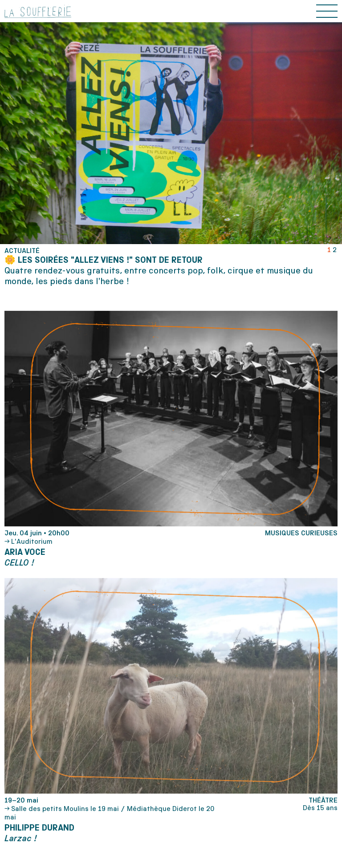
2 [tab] (335, 249)
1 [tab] (329, 249)
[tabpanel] (171, 266)
